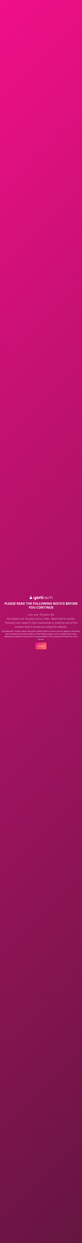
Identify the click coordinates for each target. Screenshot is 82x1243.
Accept (41, 646)
